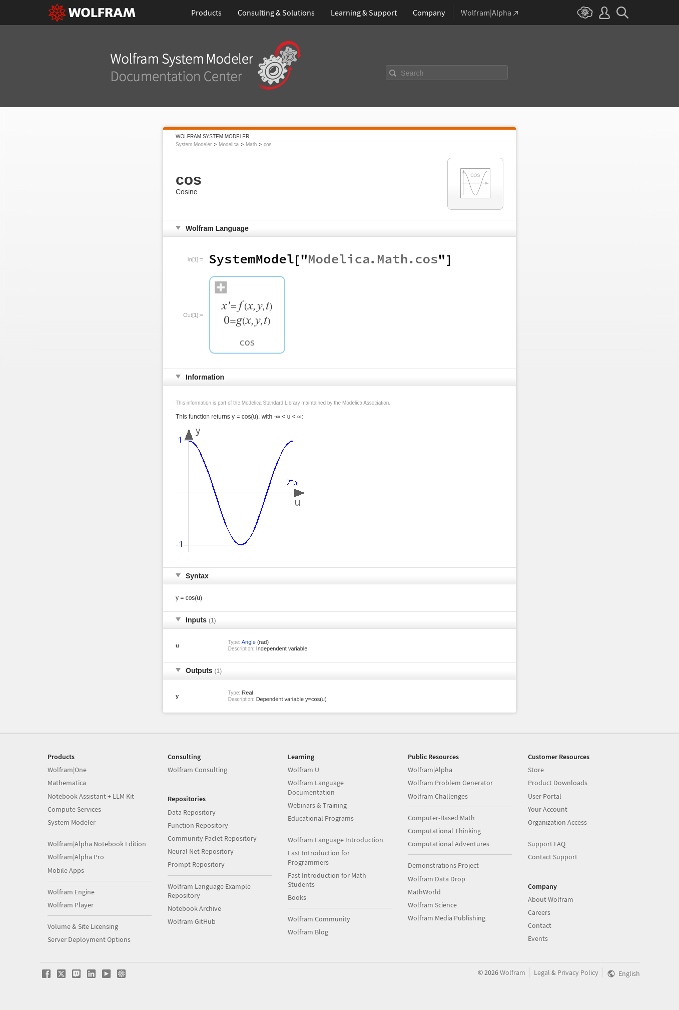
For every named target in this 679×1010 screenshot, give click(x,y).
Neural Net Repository (201, 851)
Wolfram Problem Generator (450, 782)
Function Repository (198, 825)
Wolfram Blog (308, 931)
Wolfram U (303, 769)
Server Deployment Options (89, 939)
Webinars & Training (317, 805)
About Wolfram (550, 899)
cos (268, 144)
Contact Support (552, 856)
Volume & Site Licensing (83, 926)
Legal (542, 972)
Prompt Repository (196, 864)
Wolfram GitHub (192, 921)
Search (412, 73)
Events (538, 938)
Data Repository (192, 812)
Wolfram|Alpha (430, 769)
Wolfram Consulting (197, 769)
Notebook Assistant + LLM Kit (91, 796)
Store (536, 769)
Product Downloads (557, 782)
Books (297, 897)
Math (251, 144)
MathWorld (424, 891)
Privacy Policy (577, 972)
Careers (539, 912)
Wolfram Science (432, 904)
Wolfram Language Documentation (316, 787)
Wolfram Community (319, 918)
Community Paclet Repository (212, 838)
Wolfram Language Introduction (335, 839)
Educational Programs (321, 818)
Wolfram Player (71, 904)
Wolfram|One (67, 769)
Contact (539, 925)
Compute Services (74, 809)
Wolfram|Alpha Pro (76, 856)
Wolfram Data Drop (436, 878)
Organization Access (557, 822)
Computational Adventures (448, 843)
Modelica (229, 144)
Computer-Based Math (441, 817)
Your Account (547, 809)
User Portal (544, 796)
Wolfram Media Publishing (446, 917)
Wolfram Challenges (438, 796)
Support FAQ (546, 843)
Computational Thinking (444, 830)
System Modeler (194, 144)
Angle (249, 642)
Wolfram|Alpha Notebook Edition (97, 843)
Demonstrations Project (443, 865)
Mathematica (67, 782)
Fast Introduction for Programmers (319, 857)
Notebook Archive (194, 908)
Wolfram (512, 972)
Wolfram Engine (71, 891)
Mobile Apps (66, 870)
